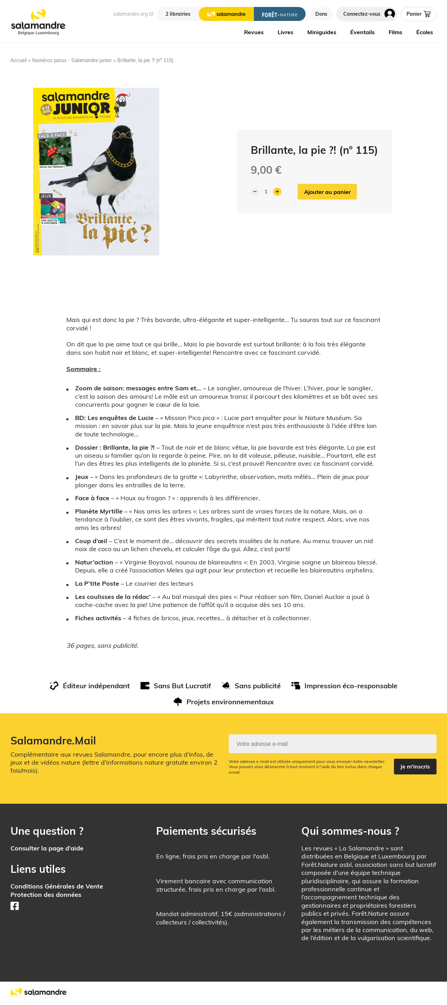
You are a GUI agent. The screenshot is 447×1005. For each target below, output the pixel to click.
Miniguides (321, 32)
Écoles (424, 32)
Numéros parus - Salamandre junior (72, 60)
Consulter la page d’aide (46, 848)
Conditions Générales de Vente (56, 887)
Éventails (362, 32)
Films (395, 32)
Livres (285, 32)
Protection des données (45, 895)
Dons (321, 14)
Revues (254, 32)
